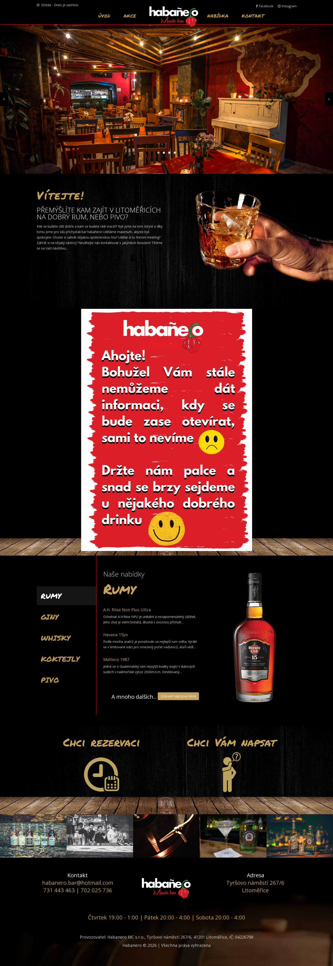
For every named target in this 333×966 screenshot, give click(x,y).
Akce (130, 16)
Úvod (104, 16)
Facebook (264, 6)
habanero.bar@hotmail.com (77, 882)
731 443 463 (59, 890)
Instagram (287, 6)
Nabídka (217, 16)
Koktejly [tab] (60, 659)
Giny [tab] (50, 617)
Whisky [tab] (55, 638)
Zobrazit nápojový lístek (178, 696)
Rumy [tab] (51, 596)
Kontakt (253, 16)
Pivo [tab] (50, 680)
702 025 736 (96, 890)
